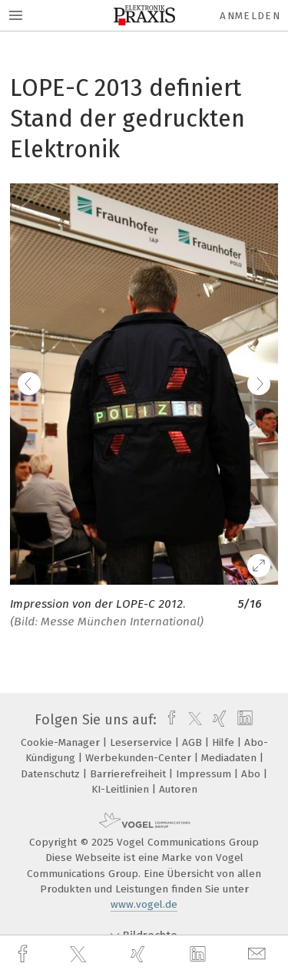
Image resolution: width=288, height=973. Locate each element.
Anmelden (250, 15)
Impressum (205, 773)
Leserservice (142, 742)
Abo (252, 773)
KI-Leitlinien (121, 789)
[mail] (259, 954)
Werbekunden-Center (139, 757)
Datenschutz (52, 773)
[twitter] (80, 954)
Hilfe (224, 742)
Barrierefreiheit (129, 773)
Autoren (178, 789)
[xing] (140, 954)
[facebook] (24, 954)
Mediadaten (230, 757)
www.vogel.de (144, 904)
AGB (193, 742)
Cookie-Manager (62, 742)
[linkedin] (199, 955)
